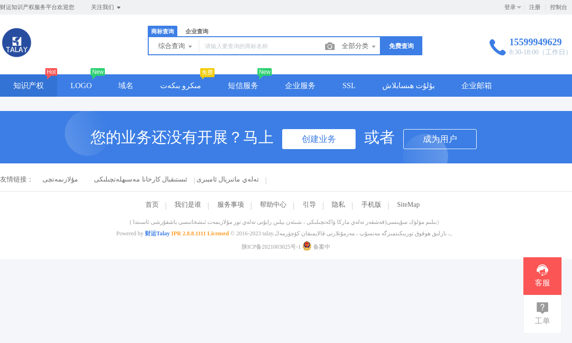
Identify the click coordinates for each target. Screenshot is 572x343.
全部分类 (359, 46)
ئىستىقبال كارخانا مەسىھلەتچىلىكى (140, 179)
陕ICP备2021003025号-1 (271, 246)
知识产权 (28, 85)
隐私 (338, 204)
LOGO (81, 85)
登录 (510, 7)
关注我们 (106, 7)
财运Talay (157, 233)
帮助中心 (273, 204)
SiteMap (408, 204)
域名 (125, 85)
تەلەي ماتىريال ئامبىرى (227, 179)
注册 (535, 7)
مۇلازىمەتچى (60, 179)
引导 (309, 204)
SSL (349, 85)
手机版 (371, 204)
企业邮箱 (476, 85)
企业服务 (300, 85)
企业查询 (196, 31)
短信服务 (243, 85)
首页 (152, 204)
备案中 (316, 246)
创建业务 (319, 139)
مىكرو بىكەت (180, 85)
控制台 (558, 7)
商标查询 (162, 31)
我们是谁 (187, 204)
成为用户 (440, 139)
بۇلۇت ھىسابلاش (408, 85)
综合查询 (176, 46)
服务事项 (230, 204)
